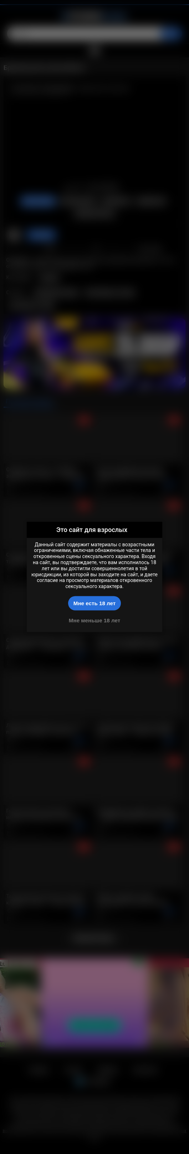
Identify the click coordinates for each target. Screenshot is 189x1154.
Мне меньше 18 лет (94, 620)
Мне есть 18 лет (94, 603)
